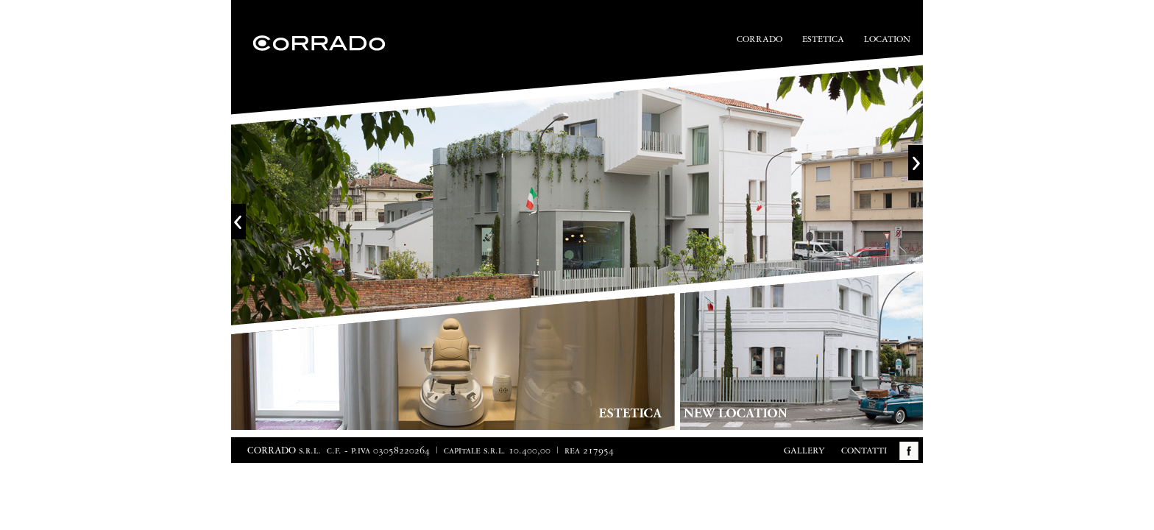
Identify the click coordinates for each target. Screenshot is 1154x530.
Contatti (864, 451)
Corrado (759, 40)
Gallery (804, 451)
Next (915, 162)
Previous (238, 221)
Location (887, 40)
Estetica (823, 40)
